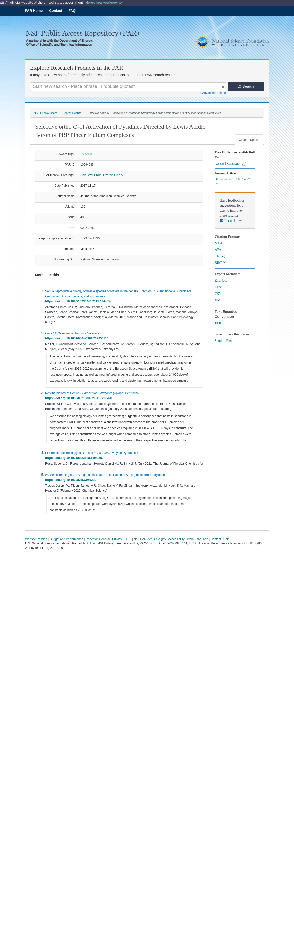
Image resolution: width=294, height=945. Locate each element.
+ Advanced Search (213, 93)
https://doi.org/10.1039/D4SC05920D (71, 480)
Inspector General (98, 539)
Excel (219, 287)
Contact (55, 11)
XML (218, 300)
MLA (218, 243)
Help (226, 539)
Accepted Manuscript (230, 163)
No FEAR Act (143, 539)
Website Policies (36, 539)
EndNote (221, 280)
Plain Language (197, 539)
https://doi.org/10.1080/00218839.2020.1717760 (79, 398)
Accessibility (176, 539)
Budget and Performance (66, 539)
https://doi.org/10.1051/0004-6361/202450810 (77, 338)
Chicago (220, 256)
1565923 (86, 154)
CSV (218, 294)
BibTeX (220, 263)
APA (218, 250)
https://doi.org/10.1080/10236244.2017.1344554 (79, 301)
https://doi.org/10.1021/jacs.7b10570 (234, 181)
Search (246, 86)
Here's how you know (104, 2)
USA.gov (160, 539)
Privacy (117, 539)
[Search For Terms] (128, 86)
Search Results (72, 112)
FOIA (127, 539)
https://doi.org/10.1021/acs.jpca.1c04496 (74, 458)
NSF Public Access (45, 112)
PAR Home (34, 11)
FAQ (72, 11)
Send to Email (224, 341)
